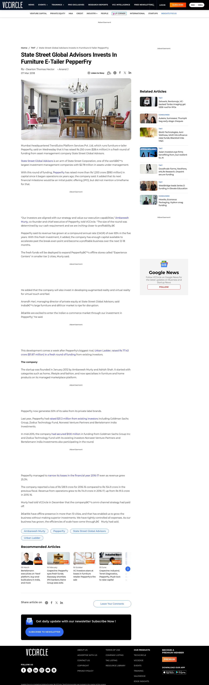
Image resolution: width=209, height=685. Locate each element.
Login (162, 5)
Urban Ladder (103, 350)
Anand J (64, 69)
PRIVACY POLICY (85, 666)
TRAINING (138, 666)
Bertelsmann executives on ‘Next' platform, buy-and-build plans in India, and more (31, 576)
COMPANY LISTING (115, 650)
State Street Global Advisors (37, 161)
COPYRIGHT (83, 661)
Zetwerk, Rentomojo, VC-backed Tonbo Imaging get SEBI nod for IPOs (172, 104)
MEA (200, 5)
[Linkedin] (130, 73)
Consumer (165, 114)
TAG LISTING (111, 656)
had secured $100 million (66, 434)
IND (193, 5)
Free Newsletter (143, 5)
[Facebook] (120, 73)
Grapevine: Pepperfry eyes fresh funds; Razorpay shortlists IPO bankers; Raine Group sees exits (57, 576)
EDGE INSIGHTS (141, 676)
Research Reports (98, 5)
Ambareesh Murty (34, 531)
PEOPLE (104, 13)
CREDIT (79, 13)
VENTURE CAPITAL (38, 13)
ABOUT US (83, 645)
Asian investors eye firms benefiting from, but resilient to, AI (173, 154)
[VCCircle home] (12, 5)
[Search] (153, 5)
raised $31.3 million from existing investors (74, 418)
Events (42, 5)
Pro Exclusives (76, 5)
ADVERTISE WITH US (87, 650)
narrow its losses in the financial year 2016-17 (73, 475)
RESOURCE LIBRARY (115, 661)
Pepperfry (58, 172)
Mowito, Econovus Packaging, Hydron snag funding (171, 201)
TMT (33, 48)
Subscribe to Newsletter (43, 628)
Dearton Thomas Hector (40, 69)
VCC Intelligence (121, 5)
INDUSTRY (91, 13)
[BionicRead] (109, 73)
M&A (71, 13)
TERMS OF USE (113, 645)
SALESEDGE (140, 671)
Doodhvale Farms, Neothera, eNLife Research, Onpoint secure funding (173, 171)
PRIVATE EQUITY (57, 13)
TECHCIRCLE (140, 650)
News (31, 5)
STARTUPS (153, 13)
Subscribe (177, 5)
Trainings (57, 5)
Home (24, 48)
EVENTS (138, 661)
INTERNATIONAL (137, 13)
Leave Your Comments (107, 601)
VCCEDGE (138, 656)
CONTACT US (84, 656)
